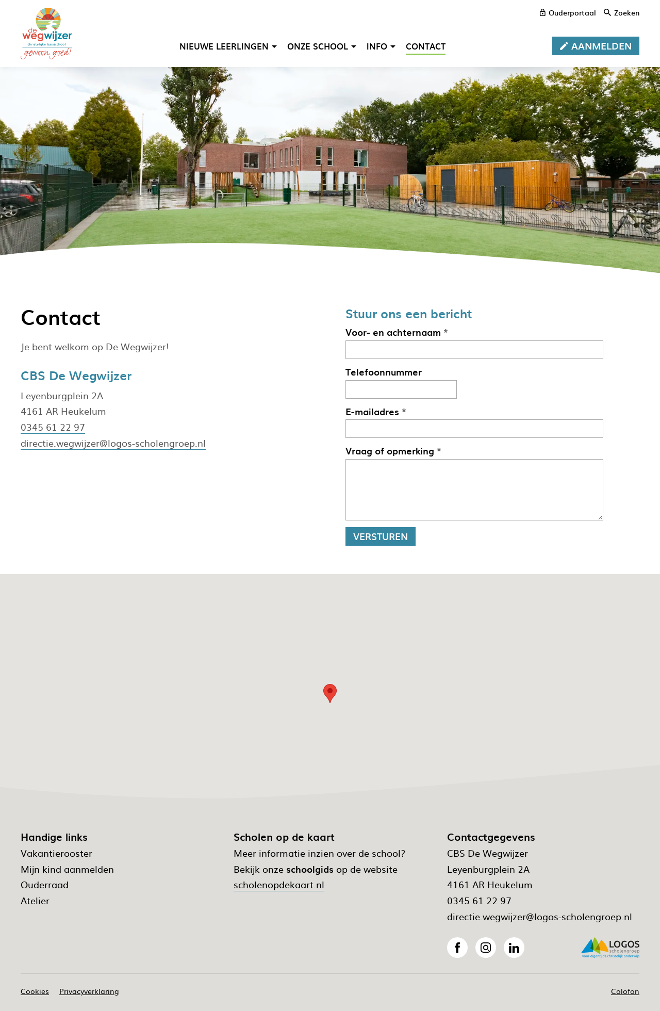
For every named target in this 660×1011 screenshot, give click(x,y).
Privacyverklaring (89, 991)
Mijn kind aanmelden (67, 869)
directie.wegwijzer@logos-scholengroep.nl (113, 443)
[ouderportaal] (568, 12)
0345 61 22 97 (53, 427)
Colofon (625, 991)
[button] (330, 693)
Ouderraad (45, 884)
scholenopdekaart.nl (279, 884)
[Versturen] (380, 536)
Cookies (35, 991)
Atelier (35, 900)
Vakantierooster (56, 853)
